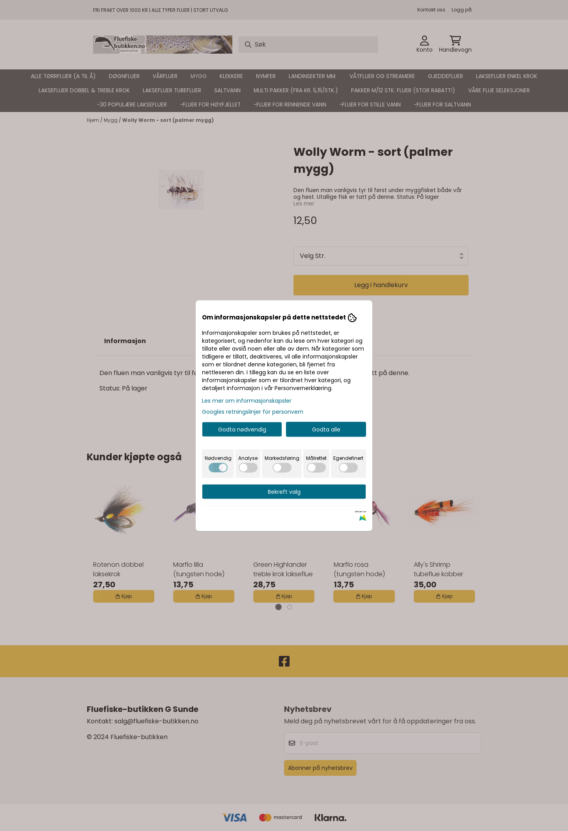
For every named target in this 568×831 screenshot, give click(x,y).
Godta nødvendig (242, 429)
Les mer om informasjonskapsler (246, 400)
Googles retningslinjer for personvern (252, 411)
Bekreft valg (284, 491)
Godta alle (326, 429)
